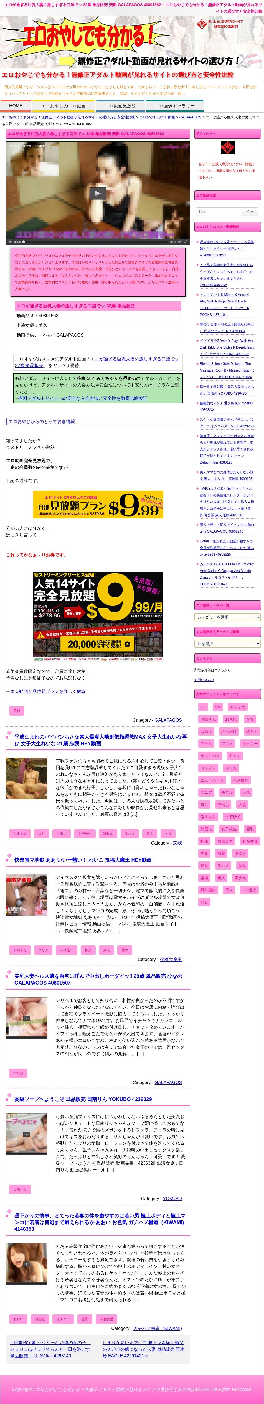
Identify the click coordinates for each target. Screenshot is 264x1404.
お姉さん (20, 950)
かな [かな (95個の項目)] (250, 719)
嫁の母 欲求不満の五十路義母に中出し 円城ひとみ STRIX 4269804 (227, 327)
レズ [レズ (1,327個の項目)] (246, 792)
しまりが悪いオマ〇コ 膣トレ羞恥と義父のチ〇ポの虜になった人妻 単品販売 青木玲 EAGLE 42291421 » (144, 1349)
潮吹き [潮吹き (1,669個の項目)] (240, 853)
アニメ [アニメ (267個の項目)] (227, 743)
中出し (62, 834)
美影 (16, 711)
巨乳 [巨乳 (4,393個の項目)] (250, 829)
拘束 (88, 950)
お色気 (40, 1319)
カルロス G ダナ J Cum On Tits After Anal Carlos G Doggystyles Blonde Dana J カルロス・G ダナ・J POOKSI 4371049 (227, 574)
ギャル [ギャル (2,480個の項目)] (235, 756)
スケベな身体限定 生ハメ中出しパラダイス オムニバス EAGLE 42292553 (227, 423)
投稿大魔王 (171, 959)
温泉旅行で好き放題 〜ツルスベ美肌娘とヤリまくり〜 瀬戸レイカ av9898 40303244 (227, 248)
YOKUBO (172, 1198)
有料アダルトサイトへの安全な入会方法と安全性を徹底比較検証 (83, 398)
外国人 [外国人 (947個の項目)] (206, 829)
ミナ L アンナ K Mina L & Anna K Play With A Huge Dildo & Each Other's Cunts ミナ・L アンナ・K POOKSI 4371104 (224, 305)
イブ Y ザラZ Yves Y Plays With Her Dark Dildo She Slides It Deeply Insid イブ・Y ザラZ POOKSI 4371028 (227, 347)
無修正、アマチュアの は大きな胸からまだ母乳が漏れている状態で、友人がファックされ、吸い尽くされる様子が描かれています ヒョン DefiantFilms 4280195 (227, 449)
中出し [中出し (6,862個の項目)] (223, 804)
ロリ (41, 834)
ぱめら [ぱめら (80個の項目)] (206, 731)
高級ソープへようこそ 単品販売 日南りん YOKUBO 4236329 (83, 1099)
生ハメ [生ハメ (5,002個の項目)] (223, 865)
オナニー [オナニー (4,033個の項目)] (250, 743)
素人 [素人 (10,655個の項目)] (221, 878)
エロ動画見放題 (120, 105)
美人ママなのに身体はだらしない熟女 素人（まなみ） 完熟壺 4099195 (226, 475)
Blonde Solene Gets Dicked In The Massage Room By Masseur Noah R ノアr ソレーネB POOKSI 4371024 (227, 370)
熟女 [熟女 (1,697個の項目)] (204, 865)
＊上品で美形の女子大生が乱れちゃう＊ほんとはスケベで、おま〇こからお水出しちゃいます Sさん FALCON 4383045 (226, 275)
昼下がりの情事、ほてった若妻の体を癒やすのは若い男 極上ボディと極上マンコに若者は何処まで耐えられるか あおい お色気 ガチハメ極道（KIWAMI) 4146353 (100, 1222)
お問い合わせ (204, 680)
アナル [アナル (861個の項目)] (206, 743)
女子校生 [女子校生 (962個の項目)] (229, 829)
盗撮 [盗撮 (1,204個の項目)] (204, 878)
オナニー (63, 1319)
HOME (15, 105)
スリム (43, 950)
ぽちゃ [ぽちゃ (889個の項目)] (252, 731)
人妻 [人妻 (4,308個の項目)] (242, 804)
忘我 (177, 843)
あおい (18, 1319)
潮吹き (108, 834)
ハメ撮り (66, 950)
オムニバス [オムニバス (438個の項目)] (210, 756)
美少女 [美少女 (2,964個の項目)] (240, 878)
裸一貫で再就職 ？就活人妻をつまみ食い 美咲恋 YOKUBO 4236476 (227, 390)
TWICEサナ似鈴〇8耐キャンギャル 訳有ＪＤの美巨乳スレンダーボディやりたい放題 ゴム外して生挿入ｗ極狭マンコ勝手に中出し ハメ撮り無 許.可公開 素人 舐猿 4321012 (227, 502)
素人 (149, 834)
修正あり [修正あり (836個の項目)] (208, 817)
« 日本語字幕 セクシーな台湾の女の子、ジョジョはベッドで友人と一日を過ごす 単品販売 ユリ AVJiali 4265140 (50, 1349)
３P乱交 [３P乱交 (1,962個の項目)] (249, 890)
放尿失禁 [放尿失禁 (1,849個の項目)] (225, 841)
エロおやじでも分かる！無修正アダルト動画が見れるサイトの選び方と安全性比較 (68, 117)
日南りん (20, 1189)
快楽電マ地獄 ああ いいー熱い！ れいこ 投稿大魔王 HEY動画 (83, 860)
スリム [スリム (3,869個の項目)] (231, 768)
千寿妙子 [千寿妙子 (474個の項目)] (233, 817)
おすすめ (20, 834)
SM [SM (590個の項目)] (218, 707)
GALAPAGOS (190, 117)
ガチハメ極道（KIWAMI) (157, 1328)
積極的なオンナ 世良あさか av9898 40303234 (226, 406)
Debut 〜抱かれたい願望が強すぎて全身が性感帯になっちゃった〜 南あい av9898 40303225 (227, 547)
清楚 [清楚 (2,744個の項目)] (221, 853)
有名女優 (106, 1319)
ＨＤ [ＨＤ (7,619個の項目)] (204, 902)
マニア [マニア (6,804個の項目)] (206, 792)
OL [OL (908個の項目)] (203, 707)
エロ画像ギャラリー (175, 105)
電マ (124, 950)
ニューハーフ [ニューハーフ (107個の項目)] (212, 780)
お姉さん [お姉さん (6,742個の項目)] (208, 719)
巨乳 (85, 1319)
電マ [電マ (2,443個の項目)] (229, 890)
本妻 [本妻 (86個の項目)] (204, 853)
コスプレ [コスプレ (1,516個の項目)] (208, 768)
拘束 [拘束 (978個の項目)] (204, 841)
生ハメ (130, 834)
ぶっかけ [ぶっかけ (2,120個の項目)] (229, 731)
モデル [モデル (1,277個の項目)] (227, 792)
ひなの (18, 1073)
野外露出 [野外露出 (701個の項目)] (208, 890)
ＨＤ (168, 834)
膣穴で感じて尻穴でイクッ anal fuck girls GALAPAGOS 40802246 (227, 528)
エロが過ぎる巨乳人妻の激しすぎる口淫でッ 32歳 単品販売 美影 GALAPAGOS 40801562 (85, 133)
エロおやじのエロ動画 (63, 105)
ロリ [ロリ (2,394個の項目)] (204, 804)
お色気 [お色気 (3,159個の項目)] (231, 719)
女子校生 (85, 834)
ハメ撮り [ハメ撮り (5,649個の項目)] (240, 780)
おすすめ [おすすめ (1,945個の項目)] (237, 707)
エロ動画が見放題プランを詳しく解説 (48, 691)
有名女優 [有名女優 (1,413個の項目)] (250, 841)
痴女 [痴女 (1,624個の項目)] (242, 865)
